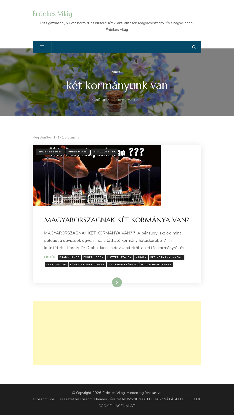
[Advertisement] (117, 333)
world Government (156, 264)
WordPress (136, 399)
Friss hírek (77, 151)
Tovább (111, 282)
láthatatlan (56, 264)
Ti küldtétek (104, 151)
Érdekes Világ (52, 13)
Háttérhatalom (119, 257)
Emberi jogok (93, 257)
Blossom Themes (92, 399)
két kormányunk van (166, 257)
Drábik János (69, 257)
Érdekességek (50, 151)
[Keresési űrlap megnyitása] (194, 47)
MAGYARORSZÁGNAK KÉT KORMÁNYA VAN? (116, 220)
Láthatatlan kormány (87, 264)
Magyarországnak (123, 264)
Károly (141, 257)
